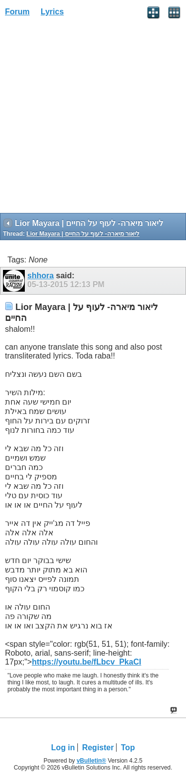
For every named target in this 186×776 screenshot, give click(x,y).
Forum (17, 11)
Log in (63, 747)
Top (128, 747)
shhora (40, 275)
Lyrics (52, 11)
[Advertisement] (93, 118)
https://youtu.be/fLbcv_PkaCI (86, 662)
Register (98, 747)
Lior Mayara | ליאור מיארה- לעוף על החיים (82, 233)
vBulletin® (91, 760)
